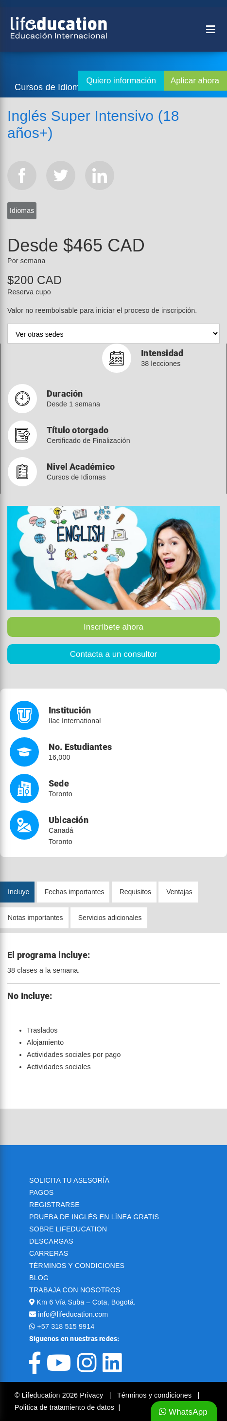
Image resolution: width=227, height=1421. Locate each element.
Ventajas (179, 892)
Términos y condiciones (155, 1395)
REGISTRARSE (54, 1205)
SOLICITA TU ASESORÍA (69, 1180)
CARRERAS (48, 1253)
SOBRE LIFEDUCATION (68, 1229)
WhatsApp (183, 1412)
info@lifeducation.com (73, 1314)
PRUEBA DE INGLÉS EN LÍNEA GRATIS (94, 1217)
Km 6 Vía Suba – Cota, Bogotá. (86, 1302)
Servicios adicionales (110, 918)
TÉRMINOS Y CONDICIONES (76, 1265)
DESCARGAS (51, 1241)
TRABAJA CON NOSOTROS (75, 1290)
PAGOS (41, 1192)
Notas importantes (35, 918)
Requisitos (135, 892)
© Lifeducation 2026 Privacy (60, 1395)
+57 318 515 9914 (65, 1326)
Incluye (18, 892)
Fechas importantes (75, 892)
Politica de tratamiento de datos (64, 1407)
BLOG (39, 1278)
